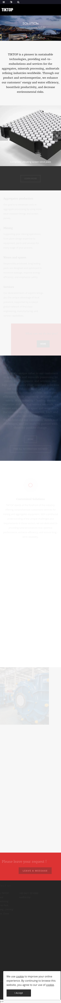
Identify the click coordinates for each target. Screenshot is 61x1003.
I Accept (18, 992)
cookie (20, 976)
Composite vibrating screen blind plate (30, 161)
